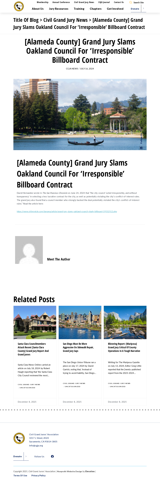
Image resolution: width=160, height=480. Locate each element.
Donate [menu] (135, 8)
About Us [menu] (38, 8)
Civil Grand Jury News (84, 2)
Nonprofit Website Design (69, 471)
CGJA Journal (104, 2)
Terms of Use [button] (20, 475)
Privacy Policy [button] (38, 475)
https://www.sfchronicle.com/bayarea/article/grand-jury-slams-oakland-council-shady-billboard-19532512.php (67, 211)
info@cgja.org (36, 445)
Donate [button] (17, 456)
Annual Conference (61, 2)
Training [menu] (79, 8)
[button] (3, 409)
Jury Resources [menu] (58, 8)
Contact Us (119, 2)
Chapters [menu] (95, 8)
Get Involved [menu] (115, 8)
